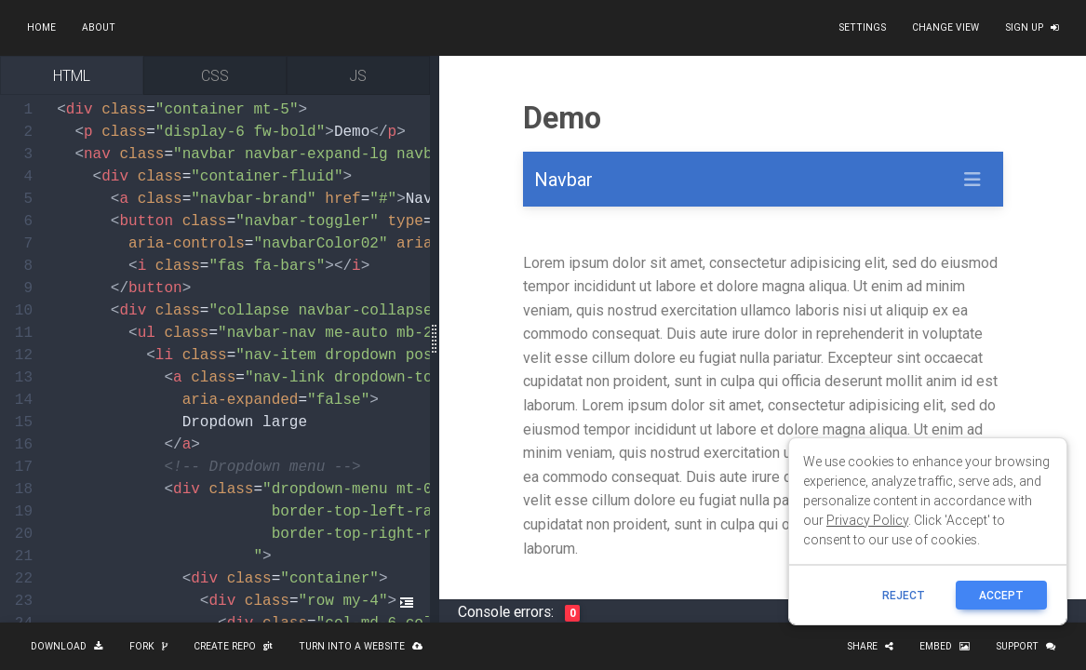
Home (41, 27)
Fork (148, 646)
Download (67, 646)
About (98, 27)
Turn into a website (360, 646)
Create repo (233, 646)
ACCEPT (1001, 595)
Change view (945, 27)
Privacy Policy (867, 520)
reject (903, 595)
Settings (862, 27)
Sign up (1032, 27)
